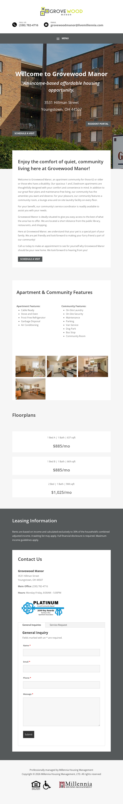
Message (28, 694)
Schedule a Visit (30, 259)
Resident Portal (98, 123)
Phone (27, 677)
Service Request (58, 624)
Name (27, 645)
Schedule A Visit (24, 133)
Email (26, 661)
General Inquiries (31, 624)
